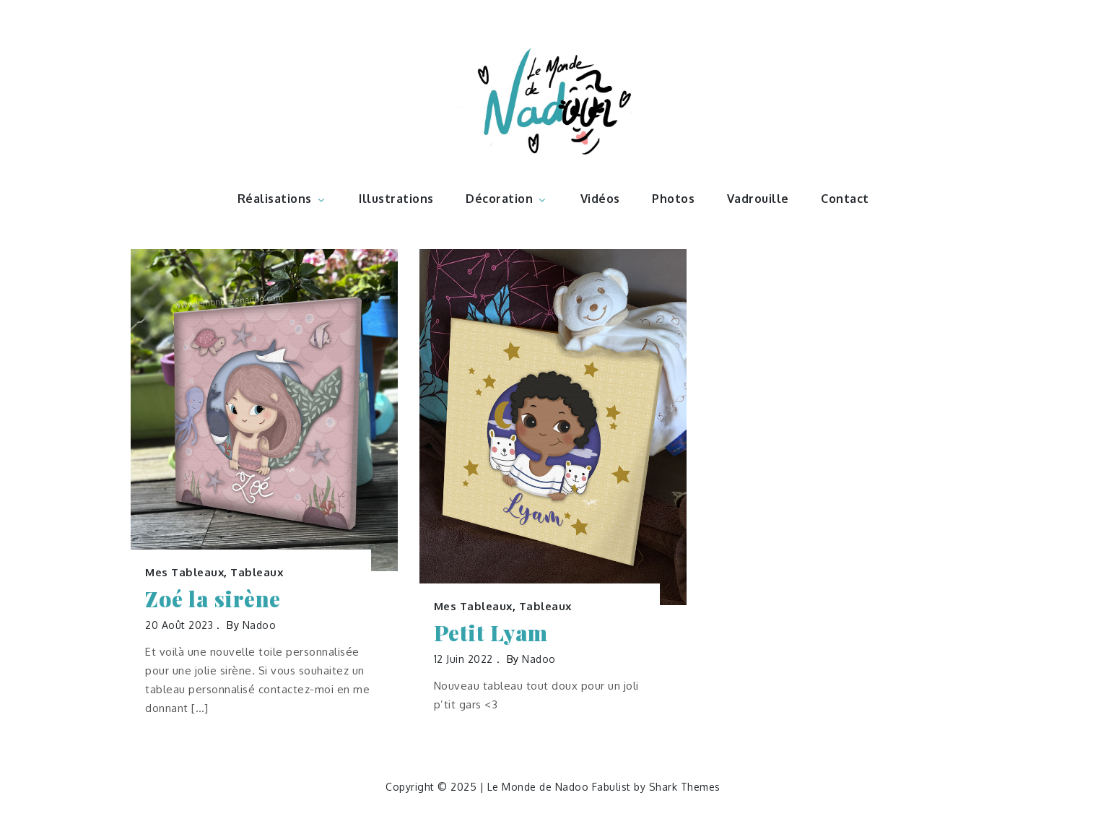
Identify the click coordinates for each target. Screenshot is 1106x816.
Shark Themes (684, 787)
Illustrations (396, 198)
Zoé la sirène (213, 599)
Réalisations (282, 198)
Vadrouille (758, 198)
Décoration (507, 198)
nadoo (259, 625)
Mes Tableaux (184, 572)
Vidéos (600, 198)
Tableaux (256, 572)
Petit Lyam (491, 633)
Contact (845, 198)
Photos (673, 198)
